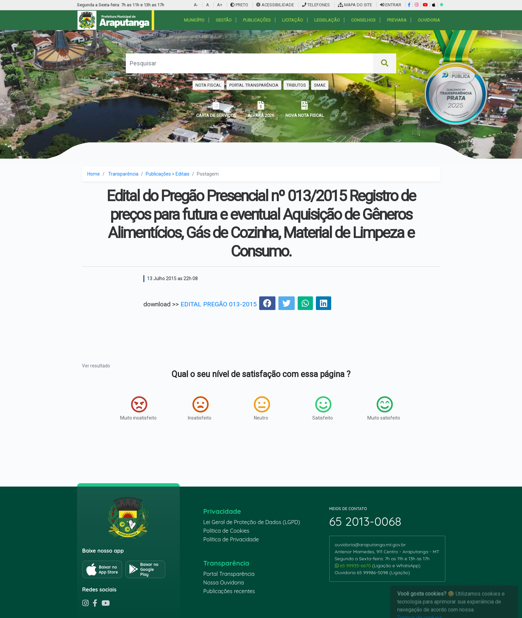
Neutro (262, 408)
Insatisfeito (199, 408)
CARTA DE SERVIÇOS (216, 109)
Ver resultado (96, 365)
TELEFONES (316, 4)
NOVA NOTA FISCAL (304, 109)
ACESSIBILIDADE (275, 4)
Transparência (123, 174)
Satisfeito (322, 408)
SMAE (320, 85)
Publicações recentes (229, 591)
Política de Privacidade (231, 539)
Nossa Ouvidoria (223, 582)
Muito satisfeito (383, 408)
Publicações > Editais (167, 174)
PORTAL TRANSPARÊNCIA (253, 85)
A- (196, 4)
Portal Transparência (229, 574)
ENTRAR (390, 4)
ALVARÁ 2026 (261, 109)
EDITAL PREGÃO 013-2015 (219, 304)
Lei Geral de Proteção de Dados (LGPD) (251, 522)
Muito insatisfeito (138, 408)
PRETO (239, 4)
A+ (219, 4)
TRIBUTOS (296, 85)
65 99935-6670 (353, 566)
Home (93, 174)
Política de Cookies (226, 530)
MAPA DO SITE (355, 4)
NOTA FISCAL (208, 85)
